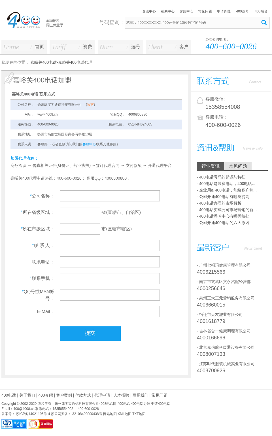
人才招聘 (121, 395)
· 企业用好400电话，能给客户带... (227, 190)
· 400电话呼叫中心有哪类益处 (223, 216)
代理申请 (102, 395)
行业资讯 (210, 166)
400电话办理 (140, 404)
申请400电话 (160, 404)
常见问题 (205, 11)
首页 (39, 46)
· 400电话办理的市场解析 (219, 203)
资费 (87, 46)
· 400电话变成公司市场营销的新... (227, 209)
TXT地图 (139, 414)
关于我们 (27, 395)
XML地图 (124, 414)
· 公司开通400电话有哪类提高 (223, 196)
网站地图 (110, 414)
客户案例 (64, 395)
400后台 (261, 11)
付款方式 (83, 395)
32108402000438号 (86, 414)
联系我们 (140, 395)
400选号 (242, 11)
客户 (183, 46)
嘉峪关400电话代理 (75, 62)
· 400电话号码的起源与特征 (221, 177)
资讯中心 (149, 11)
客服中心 (186, 11)
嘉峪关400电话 (43, 62)
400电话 (8, 395)
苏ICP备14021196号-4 (32, 414)
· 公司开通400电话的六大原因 (223, 222)
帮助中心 (168, 11)
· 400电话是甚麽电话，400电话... (226, 183)
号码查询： (112, 22)
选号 (135, 46)
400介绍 (45, 395)
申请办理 (224, 11)
